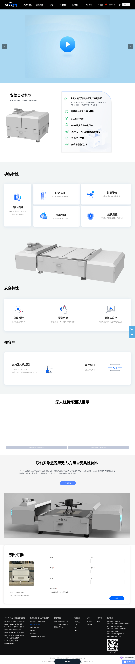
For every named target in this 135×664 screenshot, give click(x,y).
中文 (125, 5)
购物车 (102, 5)
